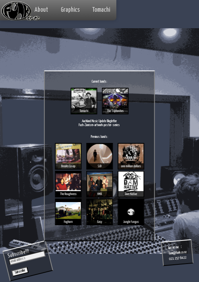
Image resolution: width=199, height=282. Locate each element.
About (41, 10)
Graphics (70, 10)
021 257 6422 (177, 258)
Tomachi (101, 10)
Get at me (173, 248)
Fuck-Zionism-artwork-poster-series (99, 125)
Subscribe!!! (18, 254)
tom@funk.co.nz (177, 252)
